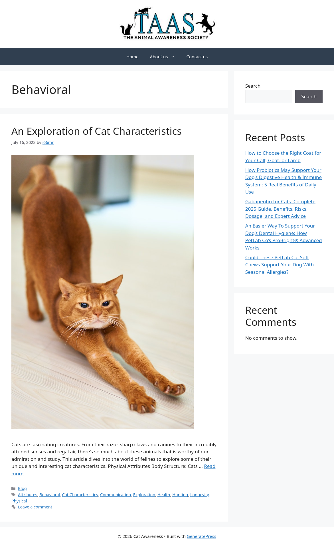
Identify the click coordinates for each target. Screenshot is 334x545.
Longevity (199, 494)
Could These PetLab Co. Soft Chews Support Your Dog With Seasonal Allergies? (279, 264)
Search (253, 86)
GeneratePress (201, 536)
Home (132, 56)
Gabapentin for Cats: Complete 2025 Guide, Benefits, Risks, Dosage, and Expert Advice (280, 208)
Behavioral (49, 494)
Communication (115, 494)
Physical (19, 501)
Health (163, 494)
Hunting (180, 494)
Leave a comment (35, 507)
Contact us (197, 56)
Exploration (144, 494)
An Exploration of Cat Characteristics (96, 131)
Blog (22, 488)
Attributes (27, 494)
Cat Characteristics (80, 494)
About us (165, 56)
